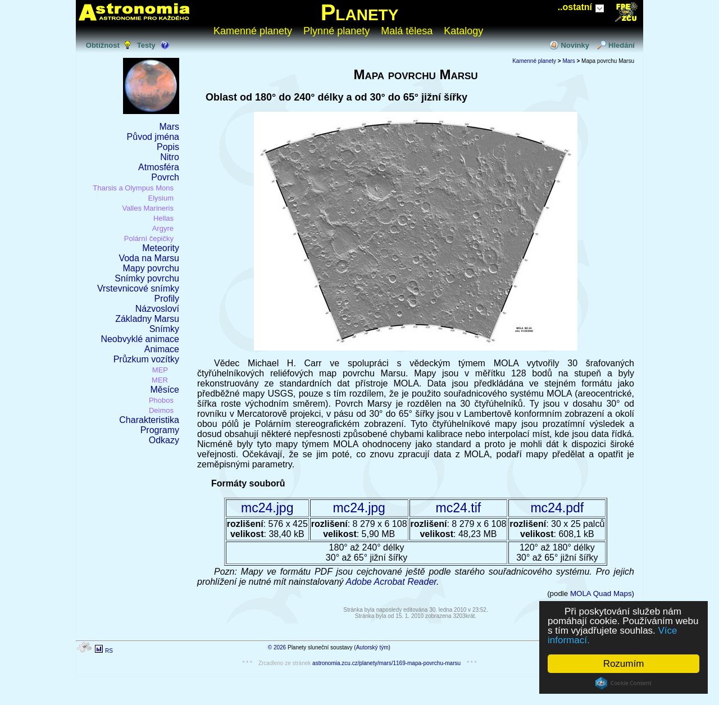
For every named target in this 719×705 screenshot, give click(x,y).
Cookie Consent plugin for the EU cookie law (623, 683)
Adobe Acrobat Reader (390, 581)
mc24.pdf (557, 508)
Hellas (163, 218)
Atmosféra (158, 167)
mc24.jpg (267, 508)
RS (109, 651)
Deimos (161, 410)
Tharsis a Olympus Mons (133, 188)
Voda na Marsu (149, 258)
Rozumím (623, 663)
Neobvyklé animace (140, 339)
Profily (166, 298)
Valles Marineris (148, 208)
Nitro (169, 157)
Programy (159, 430)
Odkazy (164, 440)
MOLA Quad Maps (601, 593)
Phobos (161, 400)
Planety (360, 12)
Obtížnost (103, 45)
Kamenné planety (252, 31)
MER (160, 380)
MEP (160, 370)
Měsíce (164, 389)
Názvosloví (157, 308)
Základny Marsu (147, 319)
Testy (146, 45)
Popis (168, 147)
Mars (169, 126)
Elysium (161, 198)
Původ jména (153, 137)
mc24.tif (458, 508)
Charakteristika (149, 420)
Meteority (160, 248)
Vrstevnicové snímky (138, 288)
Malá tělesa (407, 31)
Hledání (621, 45)
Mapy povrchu (151, 268)
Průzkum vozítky (146, 359)
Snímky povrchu (147, 278)
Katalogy (463, 31)
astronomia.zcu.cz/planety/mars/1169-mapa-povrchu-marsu (386, 663)
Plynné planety (336, 31)
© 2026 (277, 647)
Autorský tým (372, 647)
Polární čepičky (149, 238)
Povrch (165, 177)
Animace (161, 349)
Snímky (164, 329)
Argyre (163, 228)
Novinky (575, 45)
